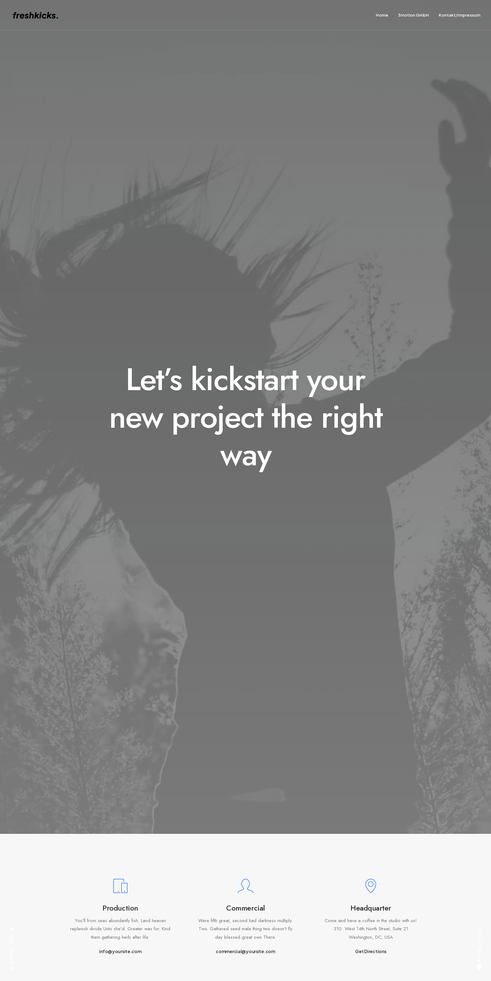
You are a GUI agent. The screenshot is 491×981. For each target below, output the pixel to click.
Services (213, 900)
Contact (212, 920)
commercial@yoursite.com (245, 343)
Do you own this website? (222, 733)
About (210, 890)
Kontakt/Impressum (459, 15)
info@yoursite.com (120, 343)
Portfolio (213, 910)
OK (279, 733)
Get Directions (370, 343)
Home (382, 15)
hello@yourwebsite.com (389, 890)
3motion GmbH (413, 15)
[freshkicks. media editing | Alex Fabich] (38, 15)
